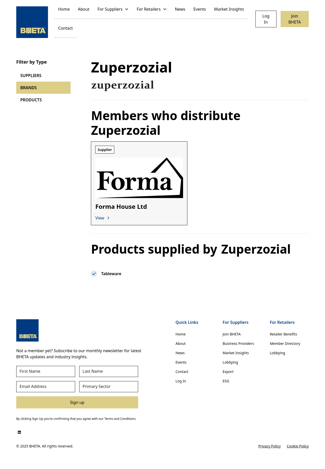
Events (199, 9)
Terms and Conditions (120, 419)
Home (64, 9)
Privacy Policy (269, 446)
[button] (113, 9)
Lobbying (230, 362)
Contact (65, 28)
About (83, 9)
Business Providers (238, 343)
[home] (32, 22)
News (180, 9)
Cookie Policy (298, 446)
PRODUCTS (31, 100)
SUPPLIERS (30, 75)
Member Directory (285, 343)
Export (228, 371)
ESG (226, 381)
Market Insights (229, 9)
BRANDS (28, 87)
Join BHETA (294, 19)
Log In (265, 19)
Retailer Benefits (283, 334)
